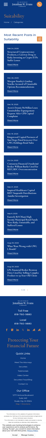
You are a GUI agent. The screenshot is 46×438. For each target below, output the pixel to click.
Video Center (23, 375)
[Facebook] (7, 330)
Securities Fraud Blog (23, 380)
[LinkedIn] (17, 330)
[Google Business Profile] (12, 330)
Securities (23, 367)
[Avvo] (34, 330)
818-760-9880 (23, 314)
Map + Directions (23, 404)
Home (23, 358)
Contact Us (23, 384)
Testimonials (23, 371)
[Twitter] (23, 330)
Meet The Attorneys (23, 362)
